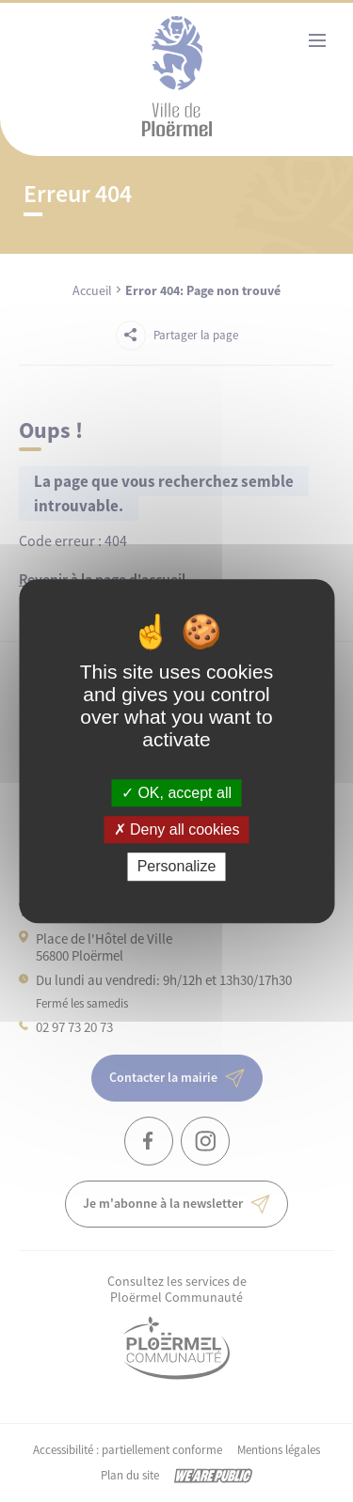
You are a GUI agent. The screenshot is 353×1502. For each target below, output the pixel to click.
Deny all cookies (177, 829)
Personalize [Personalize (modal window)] (177, 867)
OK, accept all (176, 793)
